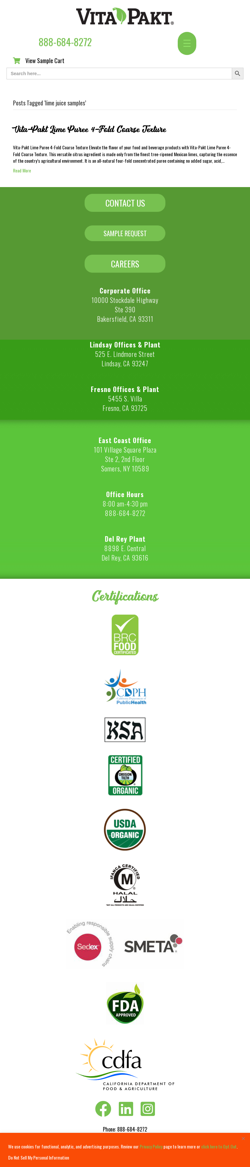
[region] (125, 1150)
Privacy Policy (151, 1146)
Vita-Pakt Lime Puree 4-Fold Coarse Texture (89, 129)
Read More (22, 170)
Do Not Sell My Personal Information (38, 1157)
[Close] (243, 1138)
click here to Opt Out (219, 1146)
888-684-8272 (65, 41)
